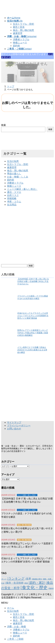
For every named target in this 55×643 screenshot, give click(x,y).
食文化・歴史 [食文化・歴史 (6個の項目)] (35, 587)
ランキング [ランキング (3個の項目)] (16, 578)
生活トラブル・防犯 (23, 24)
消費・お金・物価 (16, 626)
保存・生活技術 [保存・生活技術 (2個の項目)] (14, 582)
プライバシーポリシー (19, 425)
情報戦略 (11, 198)
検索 (3, 125)
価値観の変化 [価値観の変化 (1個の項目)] (37, 579)
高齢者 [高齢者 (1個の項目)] (51, 588)
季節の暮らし (14, 173)
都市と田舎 (19, 27)
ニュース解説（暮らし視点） (22, 189)
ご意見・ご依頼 (15, 639)
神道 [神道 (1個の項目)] (26, 583)
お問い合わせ (14, 428)
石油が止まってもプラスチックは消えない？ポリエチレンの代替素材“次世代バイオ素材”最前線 (32, 315)
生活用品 (11, 204)
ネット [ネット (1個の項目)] (4, 579)
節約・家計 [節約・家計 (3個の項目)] (37, 582)
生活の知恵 (13, 161)
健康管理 (17, 33)
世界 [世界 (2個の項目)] (28, 578)
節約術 (16, 45)
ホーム (10, 608)
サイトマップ (14, 422)
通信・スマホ (14, 192)
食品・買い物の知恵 (23, 30)
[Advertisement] (27, 236)
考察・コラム (14, 201)
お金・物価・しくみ (17, 176)
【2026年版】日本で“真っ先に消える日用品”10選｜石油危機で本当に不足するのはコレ (33, 281)
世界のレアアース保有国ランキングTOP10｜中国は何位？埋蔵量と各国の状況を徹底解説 (32, 332)
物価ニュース (20, 42)
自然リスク (13, 195)
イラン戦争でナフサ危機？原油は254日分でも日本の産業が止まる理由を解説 (32, 349)
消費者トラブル (21, 39)
